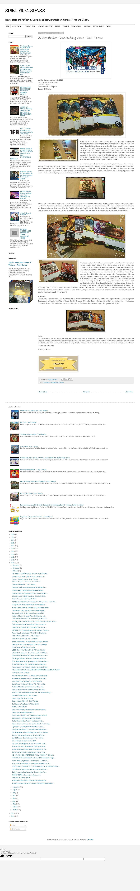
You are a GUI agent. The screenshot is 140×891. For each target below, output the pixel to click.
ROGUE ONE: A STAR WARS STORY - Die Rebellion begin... (32, 692)
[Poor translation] (9, 856)
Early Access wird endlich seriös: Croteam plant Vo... (29, 772)
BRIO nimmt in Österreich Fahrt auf (23, 647)
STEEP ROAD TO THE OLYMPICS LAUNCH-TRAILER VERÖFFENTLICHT (45, 458)
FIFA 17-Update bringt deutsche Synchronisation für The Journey (26, 131)
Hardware (87, 26)
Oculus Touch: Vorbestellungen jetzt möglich (26, 718)
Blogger (90, 839)
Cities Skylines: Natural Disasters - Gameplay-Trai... (29, 596)
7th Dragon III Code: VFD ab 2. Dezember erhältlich (29, 658)
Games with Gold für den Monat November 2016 (28, 613)
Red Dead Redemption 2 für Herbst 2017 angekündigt (29, 675)
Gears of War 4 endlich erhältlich (22, 712)
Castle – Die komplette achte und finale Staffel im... (28, 735)
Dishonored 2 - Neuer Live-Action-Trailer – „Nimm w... (29, 624)
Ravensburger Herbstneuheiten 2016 (24, 741)
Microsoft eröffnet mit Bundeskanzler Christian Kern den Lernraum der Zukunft (26, 175)
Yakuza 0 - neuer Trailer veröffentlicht (24, 599)
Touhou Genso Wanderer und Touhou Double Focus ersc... (31, 724)
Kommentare (15, 829)
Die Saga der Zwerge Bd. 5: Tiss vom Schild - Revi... (29, 744)
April (14, 801)
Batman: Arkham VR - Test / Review (23, 585)
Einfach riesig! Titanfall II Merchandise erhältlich (27, 590)
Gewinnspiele (76, 26)
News (108, 26)
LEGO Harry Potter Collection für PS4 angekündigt (28, 650)
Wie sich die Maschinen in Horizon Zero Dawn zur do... (30, 656)
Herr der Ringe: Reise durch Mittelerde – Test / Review (38, 481)
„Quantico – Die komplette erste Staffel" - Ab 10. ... (28, 727)
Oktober (15, 571)
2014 (12, 816)
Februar (15, 807)
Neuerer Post (43, 392)
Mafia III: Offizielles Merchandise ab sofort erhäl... (28, 687)
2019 (12, 554)
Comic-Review (30, 26)
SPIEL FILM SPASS (25, 10)
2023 (12, 543)
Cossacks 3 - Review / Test (21, 778)
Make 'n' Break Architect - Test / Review (25, 579)
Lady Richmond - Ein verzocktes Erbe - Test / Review (29, 644)
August (15, 790)
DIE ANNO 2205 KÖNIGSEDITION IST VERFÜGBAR (29, 573)
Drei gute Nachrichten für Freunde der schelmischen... (29, 729)
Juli (14, 793)
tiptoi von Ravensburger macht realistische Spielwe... (29, 710)
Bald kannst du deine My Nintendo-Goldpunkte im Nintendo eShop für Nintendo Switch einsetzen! (52, 505)
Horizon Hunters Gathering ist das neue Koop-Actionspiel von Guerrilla (25, 195)
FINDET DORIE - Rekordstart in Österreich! (26, 775)
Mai (14, 798)
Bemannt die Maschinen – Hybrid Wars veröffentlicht (29, 780)
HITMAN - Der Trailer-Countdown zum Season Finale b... (30, 630)
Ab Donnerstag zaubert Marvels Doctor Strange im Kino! (30, 607)
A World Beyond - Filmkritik (26, 214)
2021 (12, 548)
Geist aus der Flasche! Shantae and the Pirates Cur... (29, 587)
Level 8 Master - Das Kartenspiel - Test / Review (27, 738)
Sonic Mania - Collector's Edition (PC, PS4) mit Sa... (29, 684)
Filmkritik (66, 26)
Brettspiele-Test (17, 26)
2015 (12, 813)
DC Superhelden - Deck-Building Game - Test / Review (30, 732)
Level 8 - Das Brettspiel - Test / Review (24, 695)
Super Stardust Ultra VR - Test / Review (25, 701)
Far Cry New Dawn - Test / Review (31, 493)
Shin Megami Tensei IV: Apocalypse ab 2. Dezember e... (30, 661)
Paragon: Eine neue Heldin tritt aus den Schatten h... (29, 604)
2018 (12, 557)
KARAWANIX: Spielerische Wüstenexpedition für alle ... (30, 769)
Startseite (86, 392)
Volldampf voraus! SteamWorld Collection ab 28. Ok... (29, 749)
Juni (14, 795)
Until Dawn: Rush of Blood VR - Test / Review (27, 681)
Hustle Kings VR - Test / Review (22, 698)
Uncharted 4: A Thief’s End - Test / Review (34, 411)
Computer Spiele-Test (45, 26)
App (7, 26)
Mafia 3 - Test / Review (19, 707)
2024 (12, 540)
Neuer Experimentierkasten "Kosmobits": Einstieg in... (29, 633)
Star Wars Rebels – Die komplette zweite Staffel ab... (29, 664)
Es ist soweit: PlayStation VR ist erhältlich (25, 704)
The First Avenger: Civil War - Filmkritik (24, 639)
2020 (12, 551)
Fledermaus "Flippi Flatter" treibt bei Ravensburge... (29, 610)
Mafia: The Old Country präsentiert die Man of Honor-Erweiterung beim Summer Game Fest (26, 70)
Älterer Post (129, 392)
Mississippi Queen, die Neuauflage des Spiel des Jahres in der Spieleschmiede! (26, 49)
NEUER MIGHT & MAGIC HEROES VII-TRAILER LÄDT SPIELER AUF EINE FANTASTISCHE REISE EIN (21, 154)
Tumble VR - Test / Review (20, 673)
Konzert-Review (98, 26)
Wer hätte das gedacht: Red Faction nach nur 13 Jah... (30, 653)
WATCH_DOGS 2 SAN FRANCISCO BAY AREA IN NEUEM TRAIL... (34, 621)
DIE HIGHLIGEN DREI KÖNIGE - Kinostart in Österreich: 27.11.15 (25, 91)
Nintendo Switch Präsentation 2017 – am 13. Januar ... (30, 593)
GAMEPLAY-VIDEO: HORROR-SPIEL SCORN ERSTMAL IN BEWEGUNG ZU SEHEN (26, 111)
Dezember (16, 565)
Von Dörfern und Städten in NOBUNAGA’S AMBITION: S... (31, 763)
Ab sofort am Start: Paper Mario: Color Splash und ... (29, 746)
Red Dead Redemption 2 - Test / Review (33, 470)
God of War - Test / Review (29, 446)
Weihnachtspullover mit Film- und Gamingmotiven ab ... (30, 619)
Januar (15, 810)
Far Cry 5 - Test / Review (28, 422)
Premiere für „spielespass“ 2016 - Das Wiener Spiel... (29, 678)
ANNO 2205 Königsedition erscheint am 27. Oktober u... (30, 761)
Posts (12, 825)
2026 (12, 534)
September (16, 787)
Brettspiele (47, 382)
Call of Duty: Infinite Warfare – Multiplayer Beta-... (28, 721)
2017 (12, 560)
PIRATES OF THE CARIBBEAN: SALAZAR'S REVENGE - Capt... (33, 758)
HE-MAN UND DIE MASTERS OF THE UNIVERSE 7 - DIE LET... (33, 755)
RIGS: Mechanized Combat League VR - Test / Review (30, 641)
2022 (12, 546)
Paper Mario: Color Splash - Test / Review (25, 636)
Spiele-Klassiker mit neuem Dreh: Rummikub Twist (28, 690)
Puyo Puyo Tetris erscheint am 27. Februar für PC (36, 517)
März (14, 804)
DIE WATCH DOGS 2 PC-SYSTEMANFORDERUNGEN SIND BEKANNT (36, 670)
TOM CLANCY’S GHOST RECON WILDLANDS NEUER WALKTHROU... (36, 766)
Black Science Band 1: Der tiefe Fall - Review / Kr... (28, 576)
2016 (12, 563)
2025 (12, 537)
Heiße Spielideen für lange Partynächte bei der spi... (29, 616)
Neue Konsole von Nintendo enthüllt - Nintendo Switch (29, 667)
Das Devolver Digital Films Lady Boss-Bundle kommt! (29, 715)
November (16, 568)
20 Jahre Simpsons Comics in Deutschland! (26, 582)
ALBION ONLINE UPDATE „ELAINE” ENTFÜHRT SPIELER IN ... (33, 783)
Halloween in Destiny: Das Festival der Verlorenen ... (29, 627)
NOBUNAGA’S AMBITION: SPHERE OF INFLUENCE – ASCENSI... (34, 602)
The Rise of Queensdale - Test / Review (33, 434)
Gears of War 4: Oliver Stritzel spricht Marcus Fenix (28, 752)
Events (57, 26)
